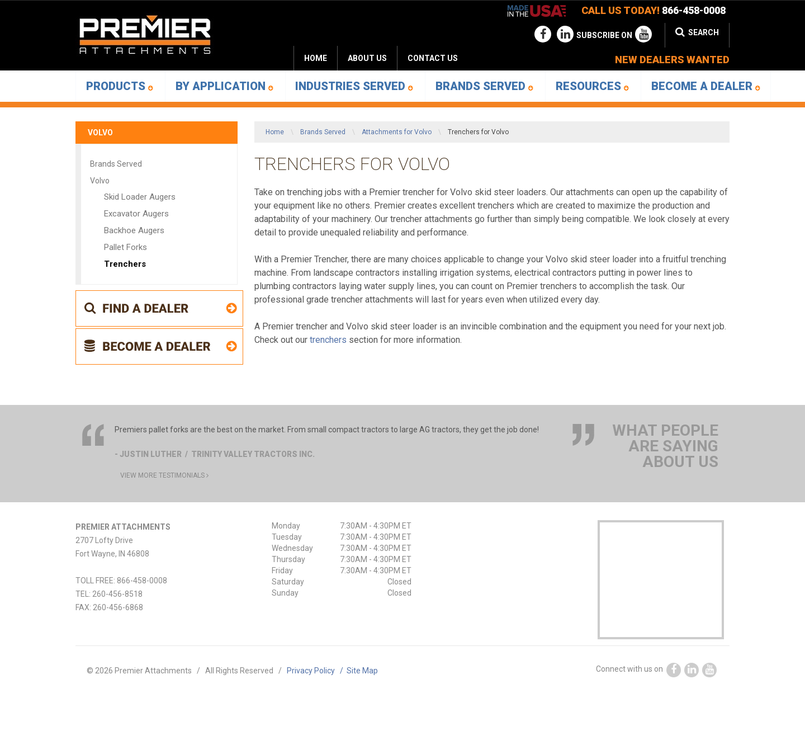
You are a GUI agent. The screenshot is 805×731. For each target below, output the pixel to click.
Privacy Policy (317, 670)
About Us (367, 58)
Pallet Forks (125, 247)
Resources (592, 86)
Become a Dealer (705, 86)
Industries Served (354, 86)
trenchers (328, 339)
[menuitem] (367, 58)
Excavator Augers (136, 214)
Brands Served (484, 86)
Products (119, 86)
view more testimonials (164, 475)
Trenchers (125, 264)
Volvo (100, 132)
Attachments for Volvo (397, 132)
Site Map (362, 670)
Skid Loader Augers (140, 197)
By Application (224, 86)
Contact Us (433, 58)
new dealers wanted (672, 59)
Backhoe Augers (134, 230)
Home (315, 58)
